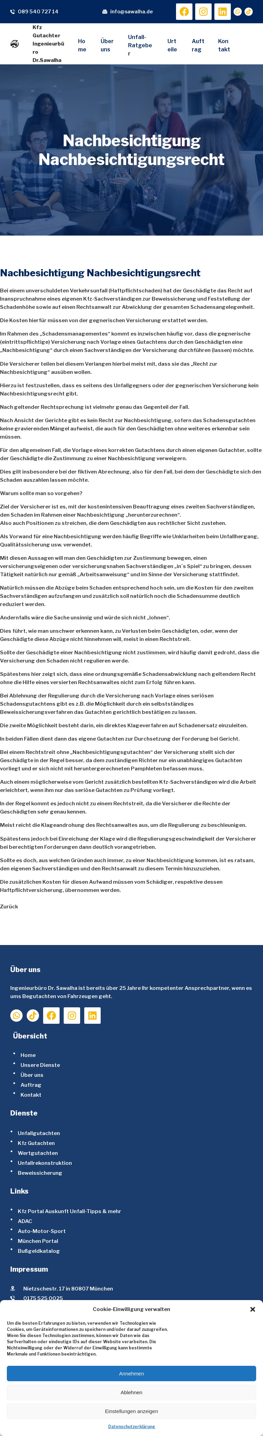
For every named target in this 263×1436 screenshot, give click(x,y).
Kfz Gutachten (36, 1143)
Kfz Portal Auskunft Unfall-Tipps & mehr (69, 1211)
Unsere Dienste (40, 1065)
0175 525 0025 (43, 1298)
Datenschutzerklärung (131, 1426)
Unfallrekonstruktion (45, 1163)
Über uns (32, 1075)
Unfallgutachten (39, 1133)
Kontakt (31, 1095)
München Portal (38, 1241)
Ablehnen (131, 1392)
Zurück (9, 906)
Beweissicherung (40, 1173)
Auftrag (31, 1085)
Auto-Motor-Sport (42, 1231)
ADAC (25, 1221)
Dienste (24, 1113)
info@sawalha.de (131, 12)
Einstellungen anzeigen (131, 1411)
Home (28, 1055)
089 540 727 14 (38, 12)
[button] (252, 1309)
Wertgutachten (38, 1153)
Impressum (29, 1269)
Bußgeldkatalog (39, 1251)
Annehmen (131, 1373)
